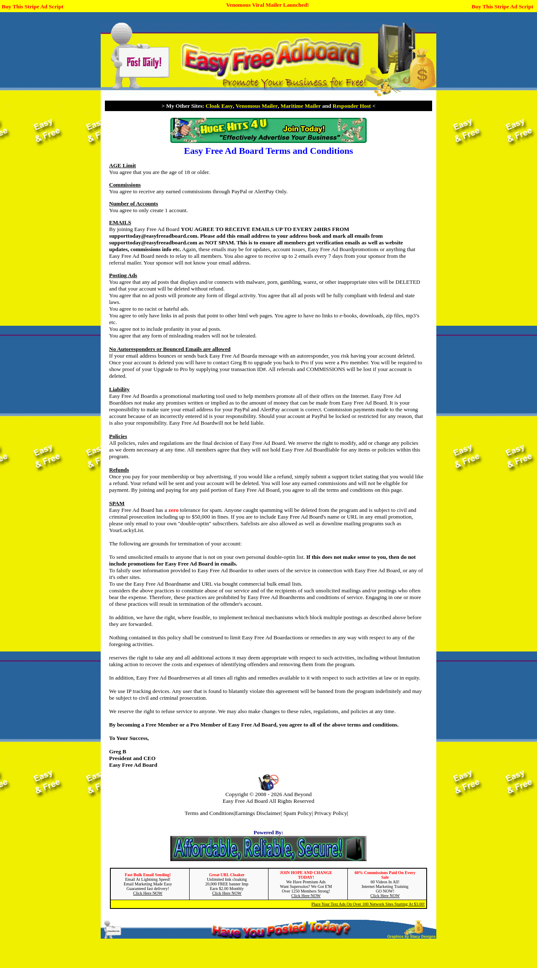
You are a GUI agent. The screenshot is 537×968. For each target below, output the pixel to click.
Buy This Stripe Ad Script (32, 6)
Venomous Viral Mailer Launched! (267, 5)
